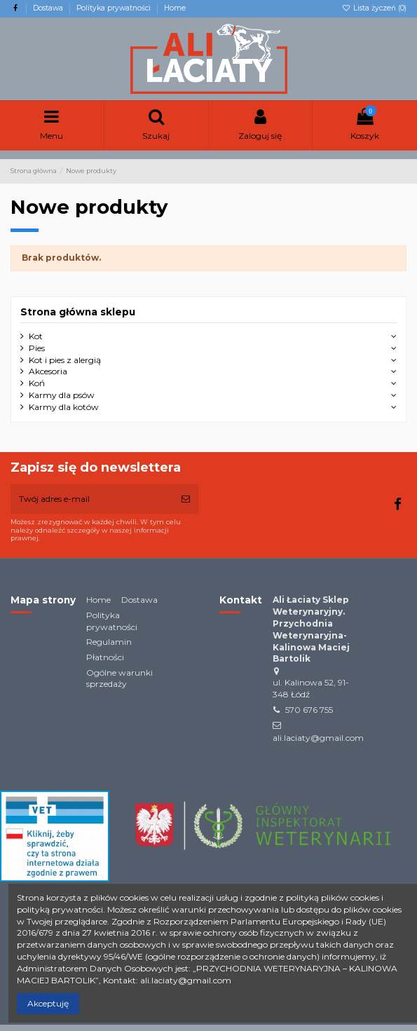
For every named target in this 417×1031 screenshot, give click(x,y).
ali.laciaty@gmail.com (318, 737)
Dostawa (49, 8)
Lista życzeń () (374, 8)
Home (175, 8)
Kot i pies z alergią (65, 360)
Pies (37, 348)
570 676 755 (309, 709)
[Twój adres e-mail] (92, 499)
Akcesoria (48, 371)
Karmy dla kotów (64, 407)
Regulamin (109, 641)
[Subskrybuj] (185, 499)
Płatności (105, 657)
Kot (36, 336)
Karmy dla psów (62, 395)
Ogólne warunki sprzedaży (119, 678)
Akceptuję (48, 1003)
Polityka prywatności (114, 8)
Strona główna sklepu (77, 312)
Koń (37, 383)
